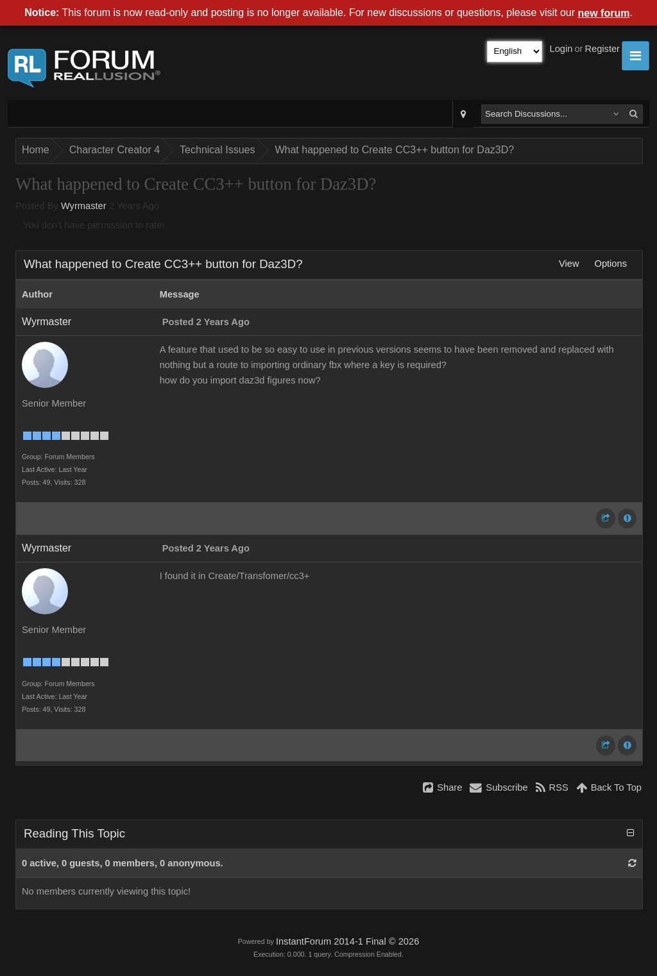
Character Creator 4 (114, 149)
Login (561, 49)
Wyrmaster (84, 206)
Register (602, 49)
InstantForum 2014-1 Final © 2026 (347, 941)
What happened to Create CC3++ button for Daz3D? (394, 149)
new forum (604, 13)
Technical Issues (217, 149)
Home (35, 149)
